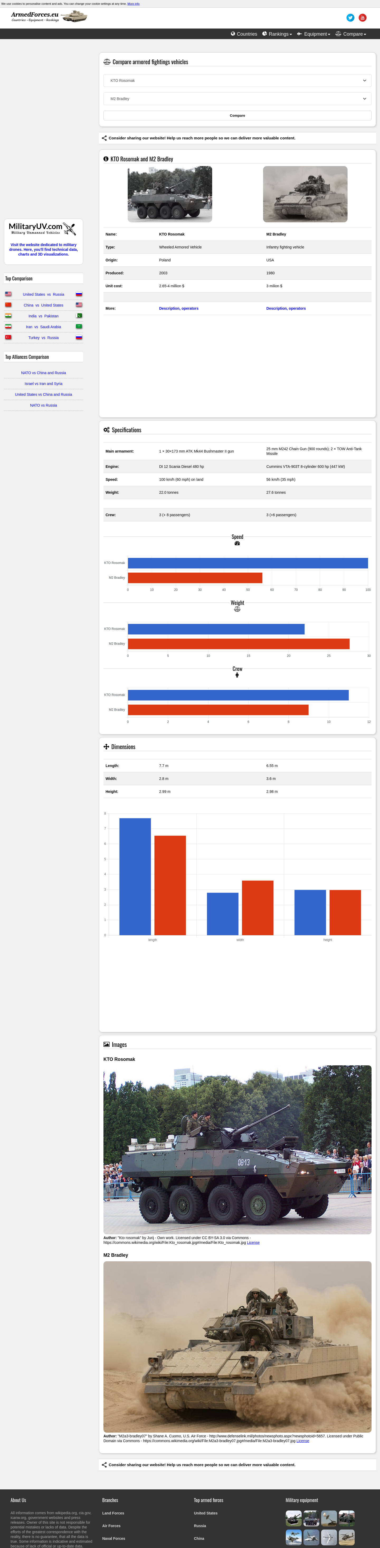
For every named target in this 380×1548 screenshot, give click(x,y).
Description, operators (178, 308)
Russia (200, 1526)
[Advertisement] (43, 131)
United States (205, 1513)
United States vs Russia (43, 294)
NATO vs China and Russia (43, 373)
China (199, 1538)
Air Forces (111, 1526)
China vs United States (43, 305)
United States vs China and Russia (43, 394)
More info (133, 3)
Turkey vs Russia (43, 338)
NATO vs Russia (43, 405)
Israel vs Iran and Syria (43, 384)
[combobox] (237, 80)
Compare (237, 115)
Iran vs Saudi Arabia (43, 327)
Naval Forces (113, 1538)
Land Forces (113, 1513)
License (253, 1242)
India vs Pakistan (43, 316)
